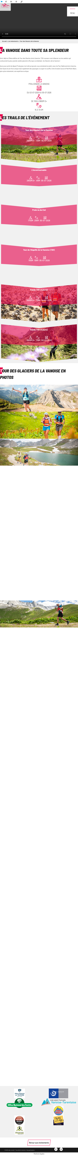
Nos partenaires (30, 1150)
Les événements (13, 41)
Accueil (4, 41)
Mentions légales (39, 1154)
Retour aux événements (39, 1142)
